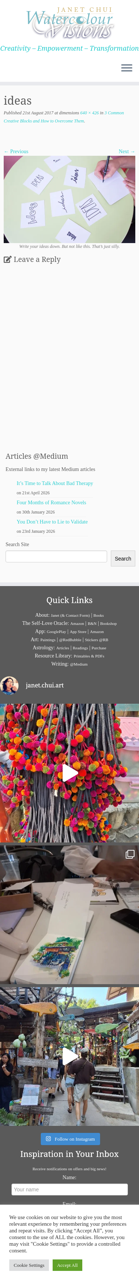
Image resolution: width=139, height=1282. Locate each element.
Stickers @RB (96, 639)
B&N (92, 623)
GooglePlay (56, 631)
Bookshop (108, 623)
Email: (69, 1204)
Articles (62, 648)
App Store (78, 631)
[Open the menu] (126, 68)
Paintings (48, 639)
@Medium (78, 664)
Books (98, 615)
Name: (69, 1177)
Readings (80, 648)
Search (123, 559)
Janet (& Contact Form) (70, 615)
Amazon (77, 623)
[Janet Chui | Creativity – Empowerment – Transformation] (69, 22)
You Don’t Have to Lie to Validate (52, 522)
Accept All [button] (67, 1265)
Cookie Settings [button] (29, 1265)
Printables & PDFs (89, 656)
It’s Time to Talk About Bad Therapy (55, 483)
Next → (127, 151)
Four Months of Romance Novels (51, 502)
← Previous (16, 151)
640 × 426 (89, 112)
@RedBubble (70, 639)
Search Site (17, 544)
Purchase (99, 648)
